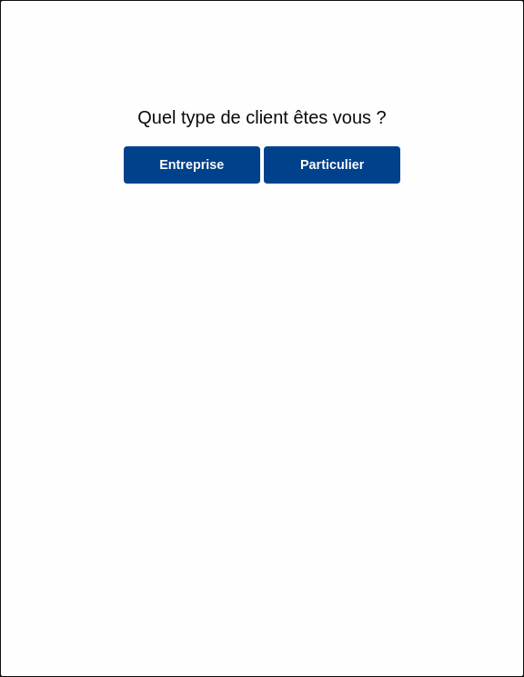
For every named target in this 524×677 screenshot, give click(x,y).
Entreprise (191, 164)
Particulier (332, 164)
